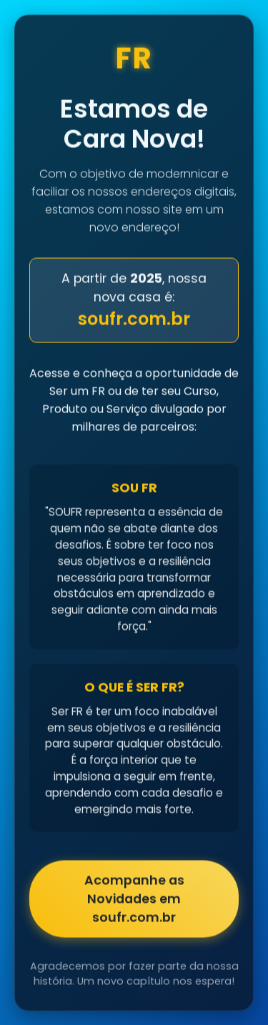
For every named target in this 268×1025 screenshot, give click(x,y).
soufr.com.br (134, 320)
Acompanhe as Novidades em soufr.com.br (134, 900)
